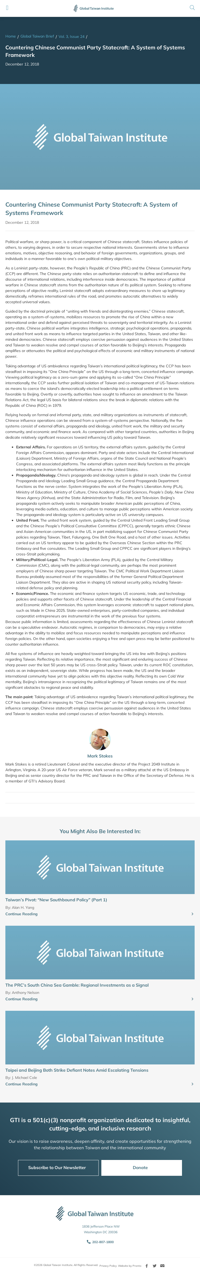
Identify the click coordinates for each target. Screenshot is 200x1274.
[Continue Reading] (192, 914)
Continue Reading (21, 913)
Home (10, 36)
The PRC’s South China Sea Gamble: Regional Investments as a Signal (77, 985)
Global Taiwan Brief (37, 36)
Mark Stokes (100, 756)
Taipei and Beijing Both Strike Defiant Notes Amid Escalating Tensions (76, 1070)
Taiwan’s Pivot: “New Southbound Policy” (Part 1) (56, 899)
